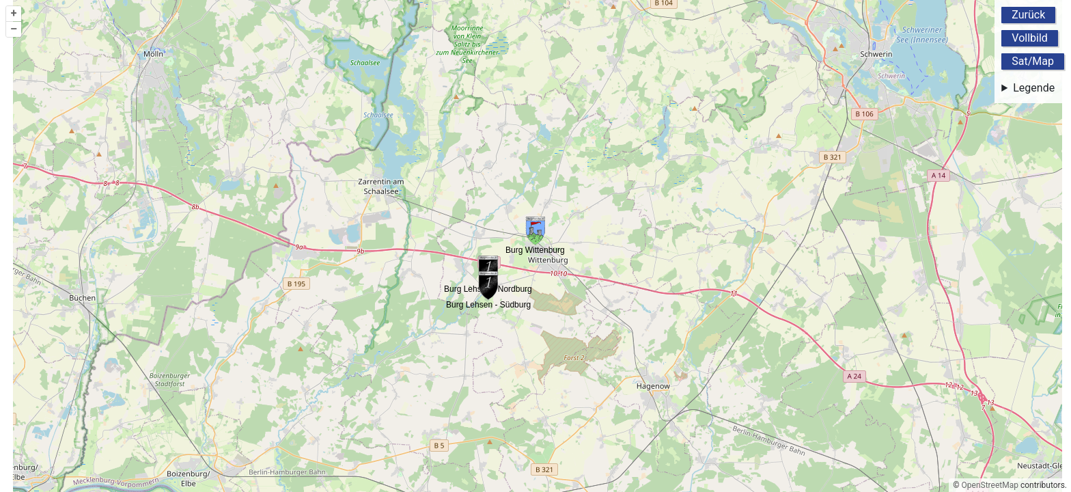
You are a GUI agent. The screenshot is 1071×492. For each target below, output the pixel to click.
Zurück (1028, 14)
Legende (1034, 87)
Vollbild (1030, 37)
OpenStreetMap (990, 485)
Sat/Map (1033, 61)
